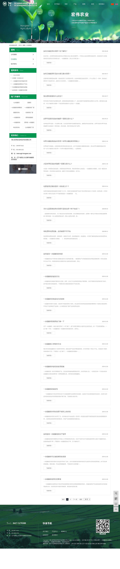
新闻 (83, 4)
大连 (86, 543)
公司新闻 (14, 54)
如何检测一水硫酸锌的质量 (19, 90)
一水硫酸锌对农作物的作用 (19, 81)
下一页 (75, 499)
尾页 (81, 499)
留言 (92, 4)
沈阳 (78, 543)
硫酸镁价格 (16, 112)
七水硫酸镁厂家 (29, 127)
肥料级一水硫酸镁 (29, 122)
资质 (66, 4)
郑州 (101, 543)
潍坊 (99, 543)
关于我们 (57, 4)
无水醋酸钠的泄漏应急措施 (19, 87)
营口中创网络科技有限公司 (56, 543)
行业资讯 (29, 45)
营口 (80, 543)
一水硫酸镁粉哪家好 (16, 107)
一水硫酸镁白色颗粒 (106, 540)
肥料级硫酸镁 (29, 117)
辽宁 (83, 543)
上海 (72, 543)
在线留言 (46, 535)
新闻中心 (64, 531)
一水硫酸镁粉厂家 (29, 107)
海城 (104, 543)
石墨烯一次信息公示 (17, 78)
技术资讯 (14, 64)
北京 (75, 543)
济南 (93, 543)
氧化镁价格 (16, 127)
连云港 (90, 543)
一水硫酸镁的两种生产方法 (19, 84)
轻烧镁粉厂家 (29, 112)
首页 (48, 4)
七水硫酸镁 (16, 102)
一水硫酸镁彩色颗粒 (55, 542)
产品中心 (55, 531)
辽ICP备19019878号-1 (88, 540)
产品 (75, 4)
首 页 (20, 45)
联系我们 (101, 4)
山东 (96, 543)
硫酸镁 (29, 102)
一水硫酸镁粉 (16, 117)
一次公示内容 (16, 75)
